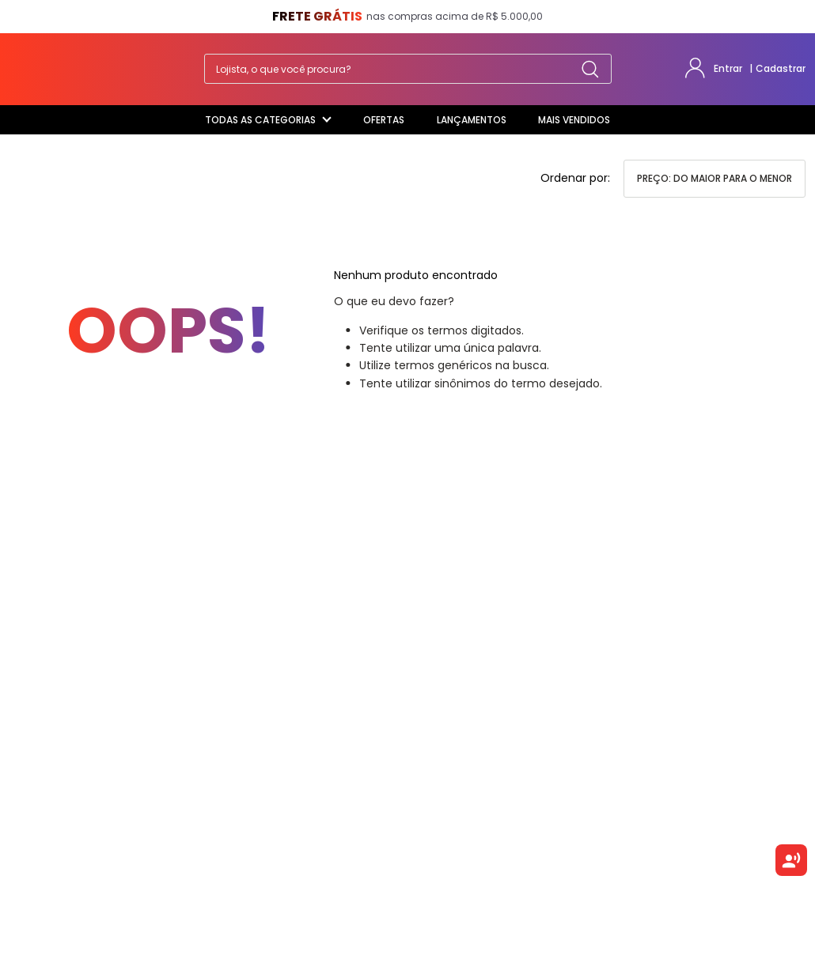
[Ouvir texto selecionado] (791, 860)
